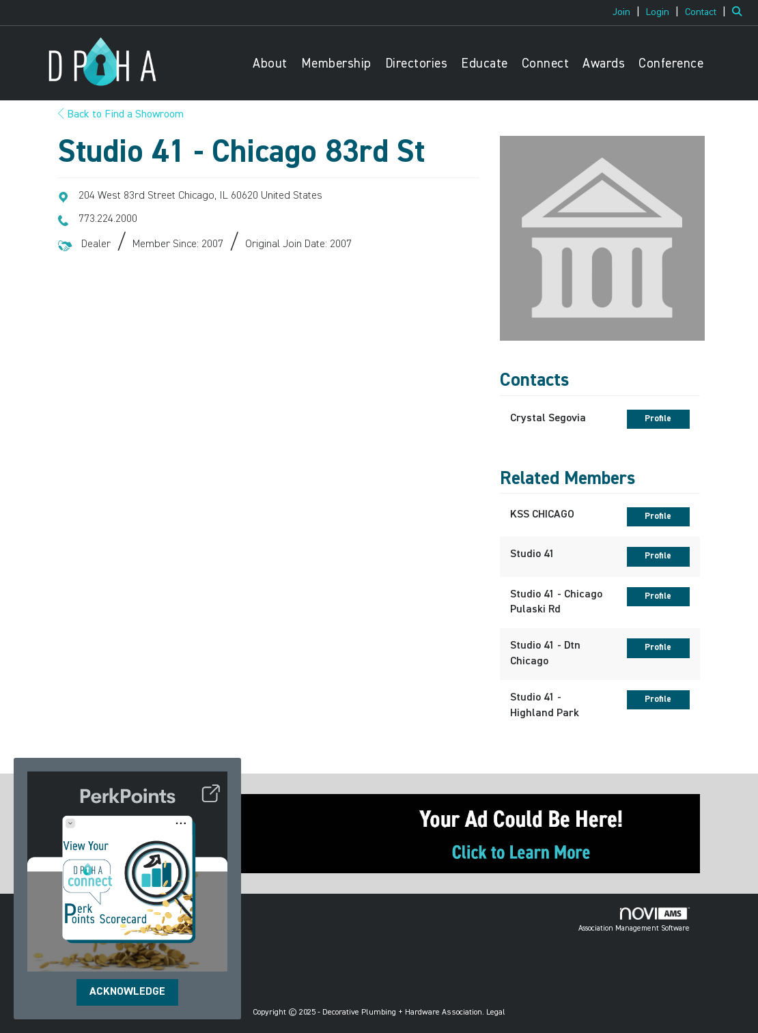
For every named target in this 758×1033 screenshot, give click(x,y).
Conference (670, 63)
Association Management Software (634, 919)
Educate (484, 63)
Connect (546, 63)
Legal (495, 1012)
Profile (658, 418)
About (270, 63)
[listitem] (628, 12)
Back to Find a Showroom (121, 114)
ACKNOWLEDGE (127, 992)
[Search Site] (740, 12)
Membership (336, 63)
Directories (416, 63)
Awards (603, 63)
